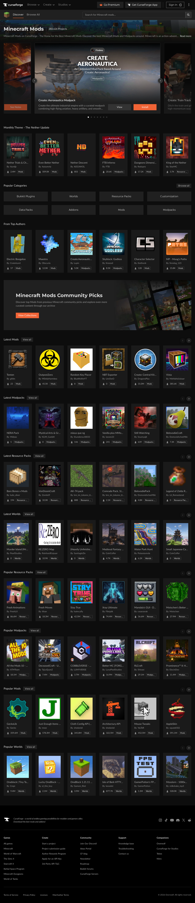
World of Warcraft (12, 854)
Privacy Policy (29, 895)
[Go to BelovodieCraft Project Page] (177, 425)
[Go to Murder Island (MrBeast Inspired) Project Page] (18, 541)
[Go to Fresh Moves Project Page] (50, 599)
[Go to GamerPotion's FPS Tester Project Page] (145, 774)
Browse (33, 4)
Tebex (159, 854)
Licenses (44, 895)
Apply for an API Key (51, 859)
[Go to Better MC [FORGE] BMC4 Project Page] (113, 657)
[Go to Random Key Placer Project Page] (81, 366)
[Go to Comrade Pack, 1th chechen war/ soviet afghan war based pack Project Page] (113, 483)
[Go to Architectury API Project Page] (113, 716)
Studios (64, 4)
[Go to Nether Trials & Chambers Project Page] (18, 154)
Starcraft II (9, 864)
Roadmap (84, 864)
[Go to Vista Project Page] (177, 366)
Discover (18, 14)
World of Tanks (11, 879)
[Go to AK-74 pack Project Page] (81, 483)
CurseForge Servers (89, 874)
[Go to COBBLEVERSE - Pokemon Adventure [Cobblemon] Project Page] (81, 657)
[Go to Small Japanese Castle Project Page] (177, 541)
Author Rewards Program (54, 854)
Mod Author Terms (61, 895)
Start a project (48, 844)
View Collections (27, 315)
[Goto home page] (13, 4)
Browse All (33, 14)
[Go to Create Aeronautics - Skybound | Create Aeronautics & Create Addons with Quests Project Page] (81, 251)
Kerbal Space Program (14, 869)
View (119, 107)
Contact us (124, 854)
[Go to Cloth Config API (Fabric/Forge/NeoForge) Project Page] (81, 716)
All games (8, 844)
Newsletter (85, 859)
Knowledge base (126, 844)
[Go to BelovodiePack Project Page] (145, 483)
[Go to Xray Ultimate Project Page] (113, 599)
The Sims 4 (9, 859)
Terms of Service (11, 895)
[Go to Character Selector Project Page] (145, 251)
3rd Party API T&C (50, 864)
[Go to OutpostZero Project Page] (50, 366)
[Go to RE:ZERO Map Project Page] (50, 541)
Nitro (159, 859)
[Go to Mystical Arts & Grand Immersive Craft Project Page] (50, 425)
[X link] (183, 820)
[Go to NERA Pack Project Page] (18, 425)
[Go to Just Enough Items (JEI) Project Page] (50, 716)
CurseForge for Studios (167, 849)
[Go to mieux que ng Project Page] (81, 425)
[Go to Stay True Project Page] (81, 599)
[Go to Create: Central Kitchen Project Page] (145, 366)
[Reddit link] (189, 820)
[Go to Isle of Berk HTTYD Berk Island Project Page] (113, 774)
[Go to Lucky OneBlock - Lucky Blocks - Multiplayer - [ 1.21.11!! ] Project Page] (50, 774)
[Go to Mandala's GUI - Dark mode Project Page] (145, 599)
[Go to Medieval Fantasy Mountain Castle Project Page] (113, 541)
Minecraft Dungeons (13, 874)
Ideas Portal (85, 849)
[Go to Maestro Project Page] (50, 251)
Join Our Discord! (88, 844)
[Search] (188, 15)
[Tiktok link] (166, 820)
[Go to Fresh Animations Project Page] (18, 599)
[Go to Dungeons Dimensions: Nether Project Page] (145, 154)
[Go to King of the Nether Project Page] (177, 154)
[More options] (189, 5)
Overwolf (161, 844)
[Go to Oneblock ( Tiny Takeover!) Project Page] (18, 774)
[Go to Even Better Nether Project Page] (50, 154)
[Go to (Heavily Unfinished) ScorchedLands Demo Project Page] (81, 541)
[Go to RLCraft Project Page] (145, 657)
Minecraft (8, 849)
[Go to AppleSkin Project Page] (177, 716)
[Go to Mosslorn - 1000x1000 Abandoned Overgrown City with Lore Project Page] (177, 774)
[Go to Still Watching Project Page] (145, 425)
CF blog (83, 854)
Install (145, 107)
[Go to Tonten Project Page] (18, 366)
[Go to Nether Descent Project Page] (81, 154)
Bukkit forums (87, 869)
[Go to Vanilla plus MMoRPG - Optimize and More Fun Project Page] (113, 425)
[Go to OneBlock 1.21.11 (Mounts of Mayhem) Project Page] (81, 774)
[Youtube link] (172, 820)
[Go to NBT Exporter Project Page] (113, 366)
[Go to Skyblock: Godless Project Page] (113, 251)
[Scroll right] (188, 340)
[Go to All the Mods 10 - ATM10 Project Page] (18, 657)
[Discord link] (178, 820)
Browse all (183, 185)
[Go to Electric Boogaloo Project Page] (18, 251)
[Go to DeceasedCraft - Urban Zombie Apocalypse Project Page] (50, 657)
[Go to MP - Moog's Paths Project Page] (177, 251)
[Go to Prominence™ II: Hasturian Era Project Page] (177, 657)
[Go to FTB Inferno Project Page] (113, 154)
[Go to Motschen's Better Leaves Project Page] (177, 599)
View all (27, 339)
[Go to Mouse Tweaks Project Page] (145, 716)
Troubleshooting (126, 849)
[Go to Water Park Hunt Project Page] (145, 541)
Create (49, 4)
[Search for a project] (134, 15)
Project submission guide (53, 849)
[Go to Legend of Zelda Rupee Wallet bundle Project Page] (177, 483)
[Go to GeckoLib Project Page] (18, 716)
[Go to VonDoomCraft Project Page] (50, 483)
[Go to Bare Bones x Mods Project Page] (18, 483)
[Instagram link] (160, 820)
